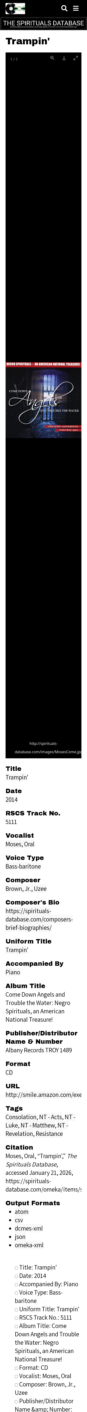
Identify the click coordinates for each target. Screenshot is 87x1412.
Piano (13, 972)
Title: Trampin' (36, 1267)
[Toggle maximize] (75, 57)
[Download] (64, 57)
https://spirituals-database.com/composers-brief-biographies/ (39, 919)
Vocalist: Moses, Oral (43, 1376)
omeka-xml (29, 1245)
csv (19, 1220)
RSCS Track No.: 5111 (43, 1317)
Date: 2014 (30, 1275)
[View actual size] (52, 57)
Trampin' (17, 777)
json (20, 1236)
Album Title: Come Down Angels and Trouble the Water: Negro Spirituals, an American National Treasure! (47, 1342)
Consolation (21, 1117)
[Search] (64, 8)
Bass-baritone (23, 866)
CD (9, 1072)
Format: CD (31, 1367)
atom (22, 1211)
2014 (12, 799)
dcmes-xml (29, 1228)
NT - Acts (50, 1117)
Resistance (49, 1133)
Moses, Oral (20, 844)
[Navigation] (75, 8)
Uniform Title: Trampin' (47, 1309)
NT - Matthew (38, 1125)
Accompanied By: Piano (46, 1284)
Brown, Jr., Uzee (26, 888)
